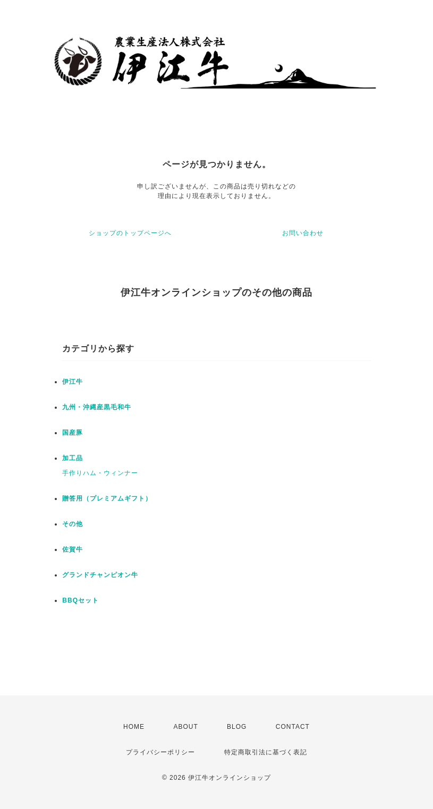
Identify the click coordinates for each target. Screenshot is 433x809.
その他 (72, 524)
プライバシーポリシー (160, 752)
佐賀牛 (72, 549)
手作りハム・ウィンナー (100, 473)
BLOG (237, 726)
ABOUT (185, 726)
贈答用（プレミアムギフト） (107, 498)
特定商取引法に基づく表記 (265, 752)
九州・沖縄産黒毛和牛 (96, 407)
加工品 (72, 458)
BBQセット (80, 600)
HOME (134, 726)
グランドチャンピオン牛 (100, 575)
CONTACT (293, 726)
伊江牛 (72, 381)
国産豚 (72, 432)
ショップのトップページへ (130, 233)
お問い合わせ (303, 233)
